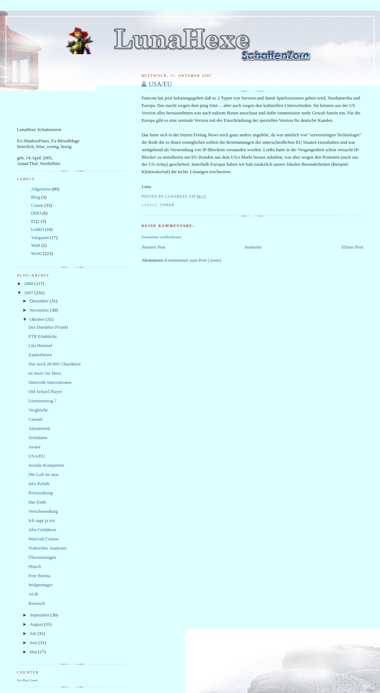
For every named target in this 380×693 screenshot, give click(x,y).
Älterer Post (352, 247)
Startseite (253, 247)
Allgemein (41, 189)
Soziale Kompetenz (46, 465)
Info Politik (38, 483)
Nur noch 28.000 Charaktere (54, 364)
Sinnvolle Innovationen (49, 382)
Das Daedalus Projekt (48, 327)
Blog (35, 197)
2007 (29, 292)
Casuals (35, 419)
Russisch (36, 603)
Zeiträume (37, 437)
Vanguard (40, 237)
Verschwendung (43, 511)
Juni (34, 642)
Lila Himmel (40, 345)
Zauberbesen (40, 354)
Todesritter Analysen (47, 548)
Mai (34, 651)
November (40, 310)
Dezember (40, 300)
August (37, 624)
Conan (167, 205)
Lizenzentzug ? (42, 400)
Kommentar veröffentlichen (161, 237)
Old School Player (45, 391)
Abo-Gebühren (42, 529)
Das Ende (37, 502)
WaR (35, 245)
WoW (36, 253)
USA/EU (160, 84)
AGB (33, 594)
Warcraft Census (43, 538)
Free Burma (39, 575)
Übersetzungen (42, 557)
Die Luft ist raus (43, 474)
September (40, 615)
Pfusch (34, 566)
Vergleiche (38, 410)
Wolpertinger (40, 584)
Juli (33, 633)
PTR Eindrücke (42, 336)
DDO (36, 213)
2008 (29, 283)
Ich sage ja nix (41, 520)
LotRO (37, 229)
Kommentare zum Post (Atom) (192, 260)
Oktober (38, 319)
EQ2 (35, 221)
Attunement (39, 428)
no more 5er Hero (44, 373)
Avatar (34, 446)
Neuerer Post (153, 247)
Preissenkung (40, 492)
